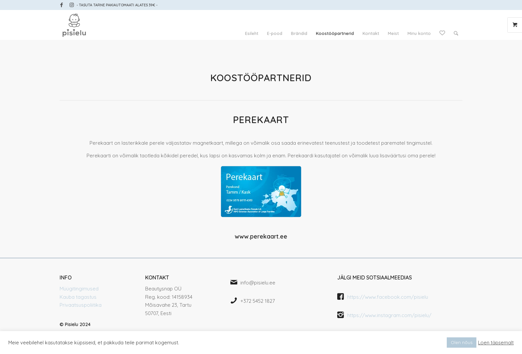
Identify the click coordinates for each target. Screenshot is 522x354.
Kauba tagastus (78, 297)
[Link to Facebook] (61, 5)
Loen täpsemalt (496, 343)
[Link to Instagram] (72, 5)
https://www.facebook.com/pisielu (387, 297)
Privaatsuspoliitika (81, 305)
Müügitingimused (79, 288)
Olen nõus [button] (461, 342)
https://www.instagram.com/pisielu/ (389, 315)
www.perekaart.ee (261, 236)
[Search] (455, 33)
